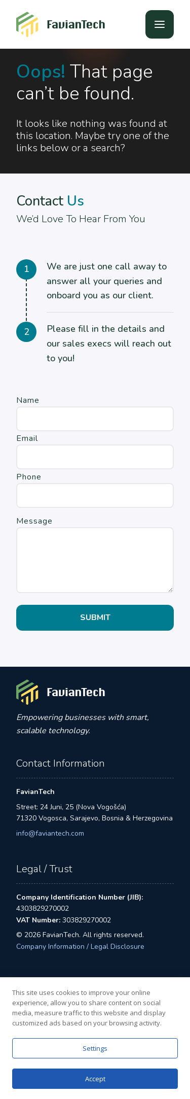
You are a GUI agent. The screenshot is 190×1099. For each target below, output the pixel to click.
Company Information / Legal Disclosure (80, 946)
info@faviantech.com (50, 833)
